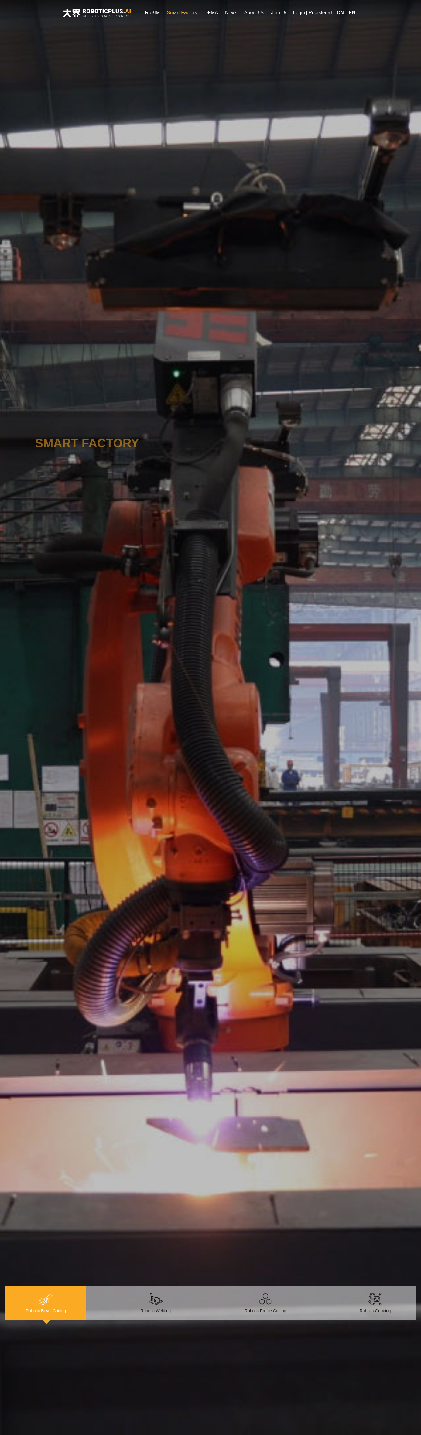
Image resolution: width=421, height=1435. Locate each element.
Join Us (279, 12)
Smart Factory (182, 12)
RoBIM (152, 12)
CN (340, 12)
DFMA (211, 12)
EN (352, 12)
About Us (254, 12)
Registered (320, 12)
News (231, 12)
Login (299, 12)
